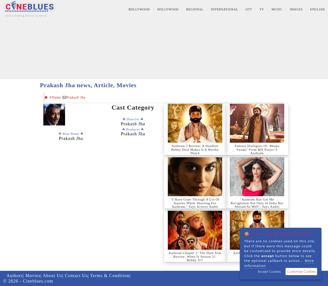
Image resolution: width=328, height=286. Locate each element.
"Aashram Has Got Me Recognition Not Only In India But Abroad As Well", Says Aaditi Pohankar (257, 205)
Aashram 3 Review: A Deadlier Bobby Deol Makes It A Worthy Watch (195, 149)
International (224, 9)
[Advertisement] (164, 48)
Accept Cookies (269, 271)
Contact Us (76, 275)
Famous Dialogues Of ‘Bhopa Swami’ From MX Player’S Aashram (257, 149)
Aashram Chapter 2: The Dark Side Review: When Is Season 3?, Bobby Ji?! (195, 256)
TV (262, 9)
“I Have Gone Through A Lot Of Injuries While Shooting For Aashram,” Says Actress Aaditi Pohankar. (195, 205)
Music (277, 9)
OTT (249, 9)
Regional (195, 9)
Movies (32, 275)
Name (55, 97)
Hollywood (168, 9)
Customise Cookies (301, 271)
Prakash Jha (76, 97)
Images (296, 9)
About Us (52, 275)
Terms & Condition (110, 275)
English (317, 9)
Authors (15, 275)
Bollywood (139, 9)
